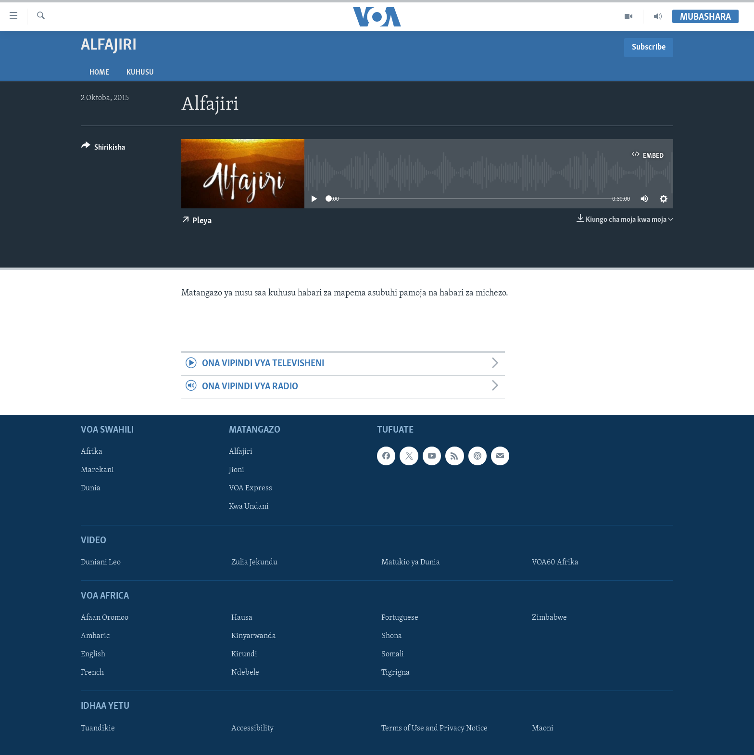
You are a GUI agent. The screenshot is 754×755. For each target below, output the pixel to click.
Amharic (95, 636)
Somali (392, 654)
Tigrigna (395, 673)
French (92, 673)
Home (99, 73)
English (93, 654)
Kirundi (244, 654)
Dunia (91, 488)
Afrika (91, 452)
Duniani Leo (101, 562)
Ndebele (245, 673)
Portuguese (399, 618)
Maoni (542, 728)
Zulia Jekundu (254, 562)
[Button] (103, 149)
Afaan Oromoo (104, 618)
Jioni (236, 470)
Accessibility (252, 728)
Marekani (97, 470)
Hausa (241, 618)
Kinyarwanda (253, 636)
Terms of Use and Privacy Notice (434, 728)
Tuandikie (98, 728)
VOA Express (250, 488)
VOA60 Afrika (555, 562)
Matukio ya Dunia (410, 562)
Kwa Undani (249, 507)
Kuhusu (140, 73)
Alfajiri (240, 452)
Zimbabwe (549, 618)
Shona (391, 636)
